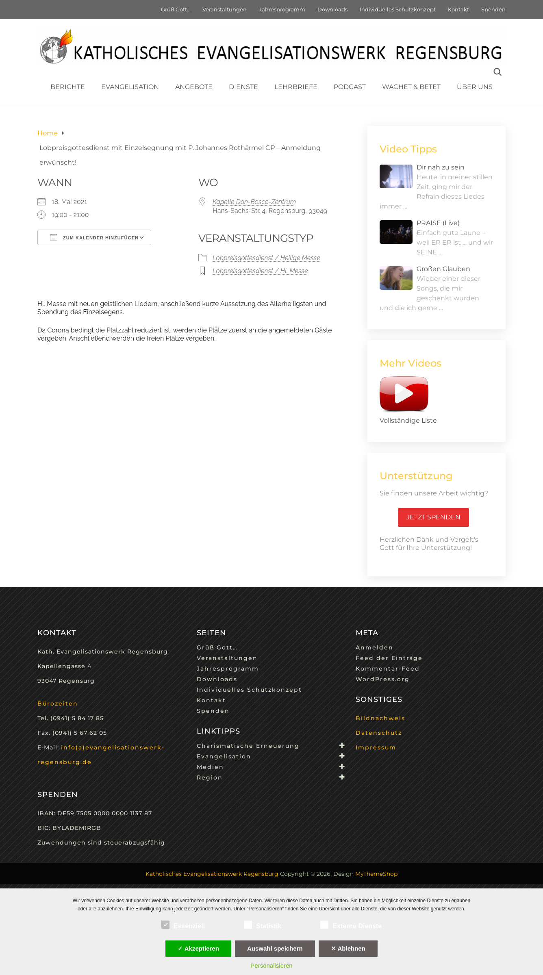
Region (210, 777)
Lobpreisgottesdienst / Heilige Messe (266, 258)
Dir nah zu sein (441, 167)
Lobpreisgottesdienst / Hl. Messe (260, 271)
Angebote (194, 87)
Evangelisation (130, 87)
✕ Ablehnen (348, 948)
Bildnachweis (380, 718)
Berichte (67, 87)
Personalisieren (271, 965)
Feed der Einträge (389, 658)
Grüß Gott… (175, 9)
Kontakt (458, 9)
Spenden (493, 9)
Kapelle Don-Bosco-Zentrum (254, 202)
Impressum (376, 747)
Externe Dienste (351, 924)
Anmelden (374, 647)
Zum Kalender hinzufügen (94, 237)
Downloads (332, 9)
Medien (210, 767)
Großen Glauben (443, 269)
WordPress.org (383, 679)
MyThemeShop (376, 873)
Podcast (350, 87)
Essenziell (183, 924)
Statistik (262, 924)
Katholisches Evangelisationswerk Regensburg (212, 873)
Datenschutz (379, 732)
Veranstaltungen (224, 9)
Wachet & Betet (411, 87)
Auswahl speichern (275, 948)
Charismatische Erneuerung (248, 745)
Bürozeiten (57, 703)
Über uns (475, 87)
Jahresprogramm (282, 9)
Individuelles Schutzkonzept (398, 9)
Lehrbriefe (295, 87)
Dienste (243, 87)
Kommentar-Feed (388, 668)
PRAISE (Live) (438, 223)
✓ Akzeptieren (198, 948)
